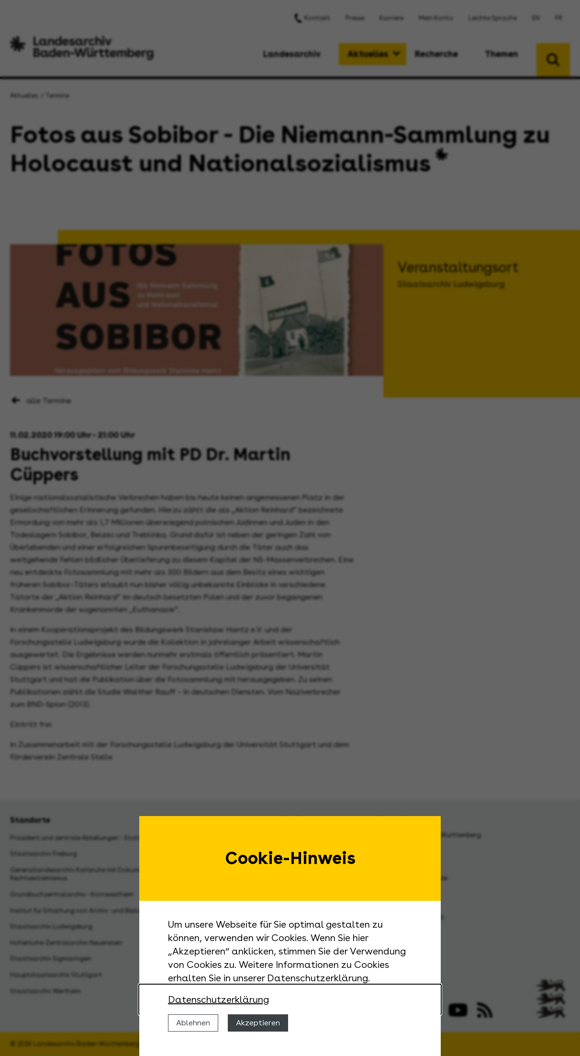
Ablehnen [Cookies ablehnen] (193, 1022)
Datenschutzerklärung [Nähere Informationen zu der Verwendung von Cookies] (218, 999)
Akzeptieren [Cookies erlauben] (258, 1022)
